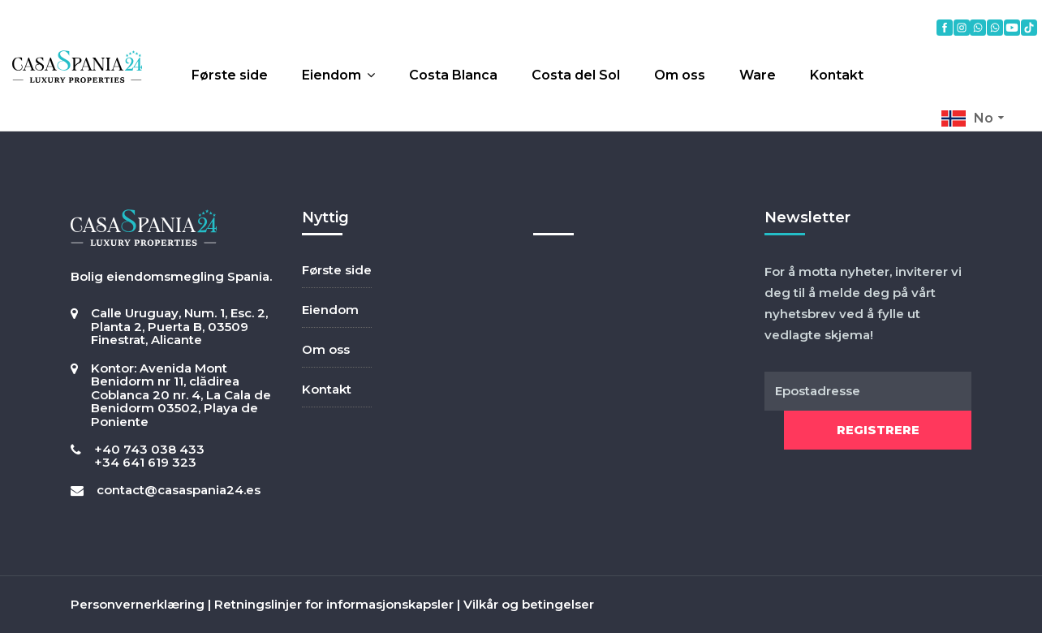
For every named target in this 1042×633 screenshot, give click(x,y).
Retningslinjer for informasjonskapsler (334, 604)
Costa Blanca (453, 75)
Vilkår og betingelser (528, 604)
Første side (230, 75)
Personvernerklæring (138, 604)
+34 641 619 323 (145, 462)
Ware (757, 75)
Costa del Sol (576, 75)
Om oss (679, 75)
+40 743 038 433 (149, 449)
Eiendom (331, 75)
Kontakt (836, 75)
